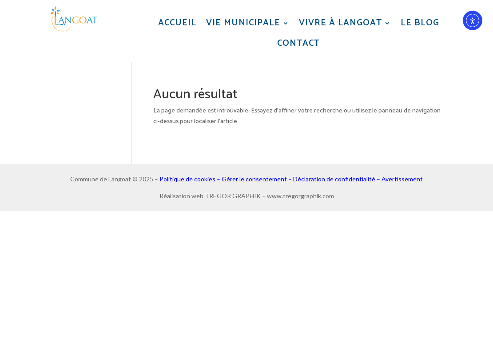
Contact (298, 44)
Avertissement (402, 179)
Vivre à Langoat (340, 23)
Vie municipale (243, 23)
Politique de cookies (187, 179)
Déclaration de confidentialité (334, 179)
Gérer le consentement (254, 179)
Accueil (177, 23)
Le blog (420, 23)
